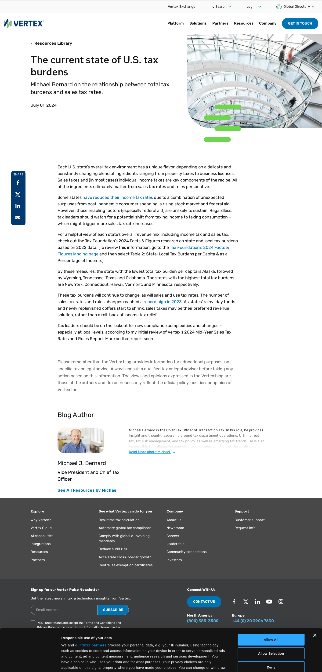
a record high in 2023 (161, 301)
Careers (172, 536)
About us (173, 520)
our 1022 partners (90, 605)
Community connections (186, 552)
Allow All (271, 600)
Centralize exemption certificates (126, 565)
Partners (220, 23)
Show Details (246, 663)
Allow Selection (271, 613)
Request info (245, 528)
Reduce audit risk (113, 549)
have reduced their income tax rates (118, 197)
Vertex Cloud (41, 528)
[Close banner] (314, 595)
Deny (271, 627)
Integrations (41, 544)
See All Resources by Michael (88, 490)
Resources (243, 23)
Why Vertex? (41, 520)
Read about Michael (152, 452)
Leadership (175, 544)
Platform (175, 23)
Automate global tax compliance (125, 528)
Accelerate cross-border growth (125, 557)
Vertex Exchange (181, 6)
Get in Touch (300, 23)
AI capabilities (42, 536)
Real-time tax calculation (119, 520)
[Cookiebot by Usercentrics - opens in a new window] (30, 662)
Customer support (250, 520)
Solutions (198, 23)
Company (267, 23)
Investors (174, 560)
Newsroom (175, 528)
